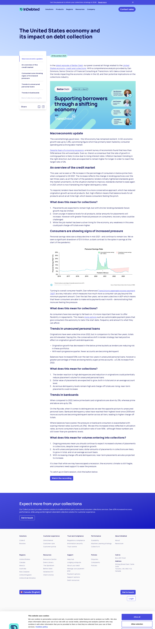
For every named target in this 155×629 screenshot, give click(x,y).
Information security (75, 543)
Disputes (94, 559)
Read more (102, 2)
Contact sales (127, 9)
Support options (73, 577)
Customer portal (49, 547)
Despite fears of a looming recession (67, 150)
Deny (137, 615)
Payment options (73, 574)
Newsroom (119, 543)
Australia (22, 569)
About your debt (73, 565)
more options (90, 317)
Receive (22, 543)
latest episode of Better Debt (69, 65)
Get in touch (27, 517)
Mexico (22, 565)
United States (24, 559)
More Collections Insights (32, 98)
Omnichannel (48, 540)
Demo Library (48, 562)
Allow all (137, 601)
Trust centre (72, 547)
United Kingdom (25, 575)
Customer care (49, 543)
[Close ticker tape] (133, 2)
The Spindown (48, 565)
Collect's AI (95, 547)
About (117, 540)
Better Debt (48, 569)
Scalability (95, 540)
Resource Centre (50, 559)
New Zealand (24, 572)
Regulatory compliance (76, 540)
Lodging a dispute (74, 562)
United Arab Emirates (27, 578)
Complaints (95, 562)
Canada (22, 562)
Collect (22, 540)
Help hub (70, 559)
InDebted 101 (48, 572)
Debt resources (73, 580)
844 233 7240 (120, 558)
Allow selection (137, 608)
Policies (94, 565)
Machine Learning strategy (101, 543)
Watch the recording (61, 478)
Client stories (48, 575)
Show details (113, 625)
